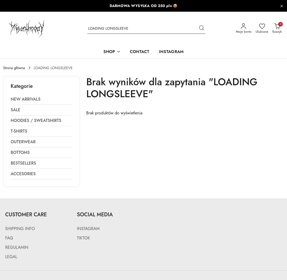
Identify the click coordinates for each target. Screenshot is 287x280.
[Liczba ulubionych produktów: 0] (261, 28)
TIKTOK (83, 238)
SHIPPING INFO (20, 229)
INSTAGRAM (88, 229)
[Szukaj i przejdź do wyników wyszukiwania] (201, 28)
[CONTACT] (140, 52)
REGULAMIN (16, 247)
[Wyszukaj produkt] (146, 28)
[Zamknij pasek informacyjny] (281, 6)
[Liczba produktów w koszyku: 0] (277, 28)
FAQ (9, 238)
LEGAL (11, 257)
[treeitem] (41, 99)
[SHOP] (112, 52)
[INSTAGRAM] (171, 52)
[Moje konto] (243, 28)
